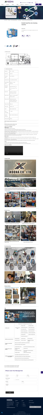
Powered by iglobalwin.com (21, 411)
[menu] (14, 4)
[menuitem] (7, 4)
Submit (10, 392)
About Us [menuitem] (22, 4)
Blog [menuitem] (17, 4)
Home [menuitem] (2, 4)
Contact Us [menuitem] (27, 4)
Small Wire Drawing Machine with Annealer (12, 365)
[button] (7, 4)
